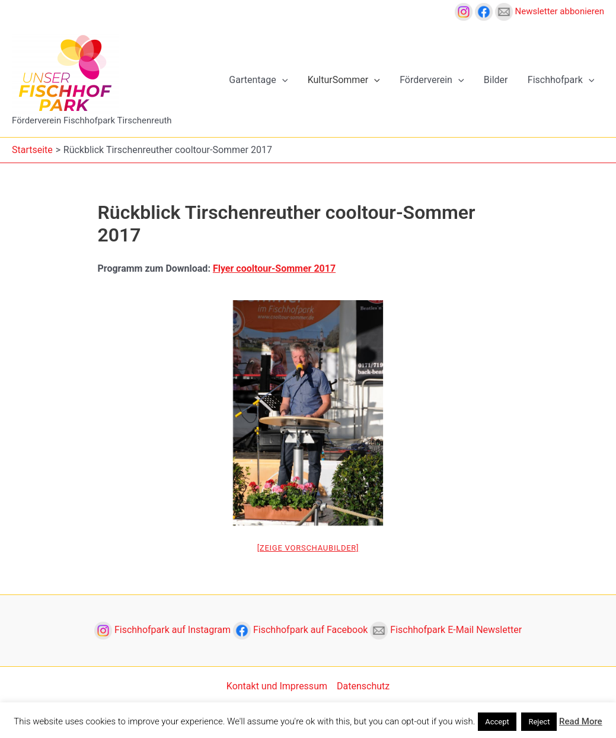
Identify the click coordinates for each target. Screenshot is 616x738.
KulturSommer (346, 80)
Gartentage (261, 80)
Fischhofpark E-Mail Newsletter (446, 629)
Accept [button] (497, 721)
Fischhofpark (561, 80)
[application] (286, 80)
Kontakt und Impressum (276, 686)
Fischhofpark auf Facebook (301, 629)
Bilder (497, 79)
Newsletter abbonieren (549, 11)
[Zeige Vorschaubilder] (308, 547)
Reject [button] (539, 721)
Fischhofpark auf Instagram (163, 629)
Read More (580, 721)
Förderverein (433, 80)
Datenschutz (363, 686)
